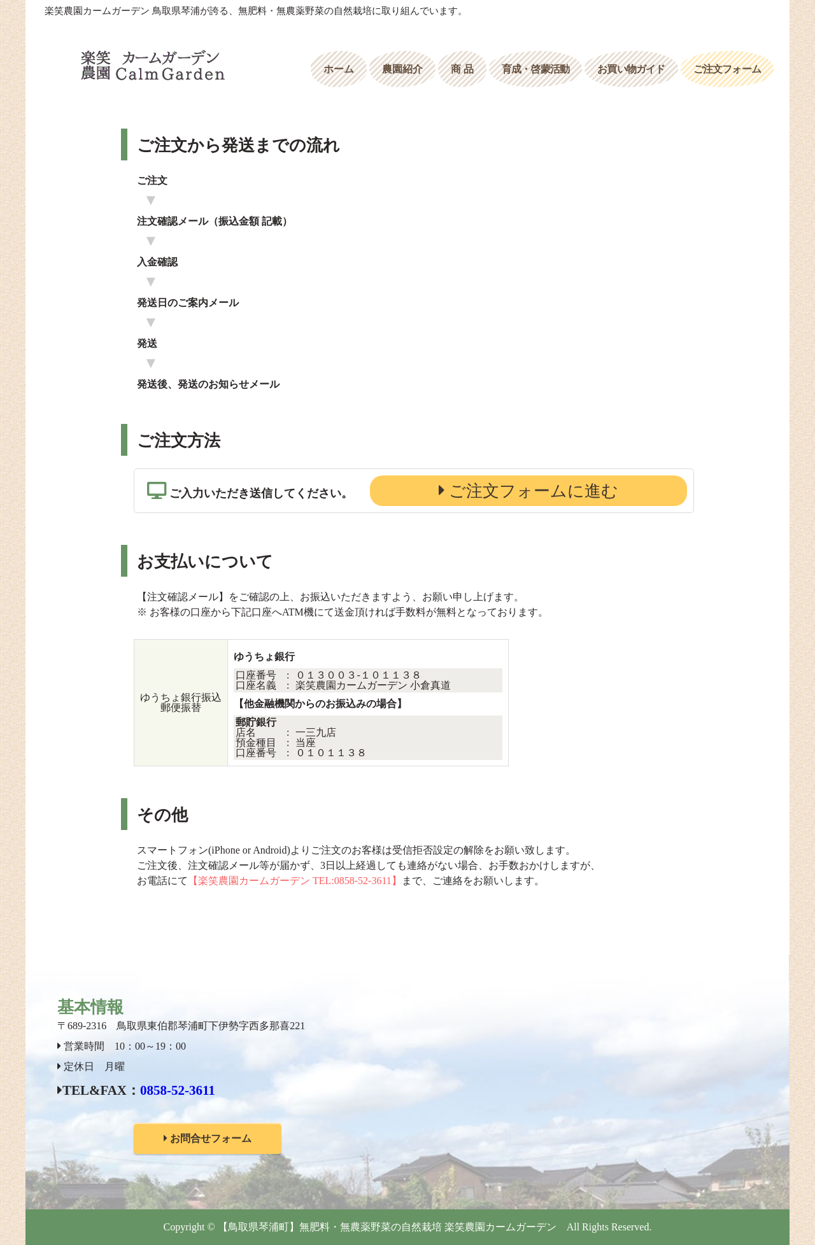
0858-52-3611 (177, 1090)
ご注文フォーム (727, 69)
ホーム (338, 69)
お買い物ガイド (631, 69)
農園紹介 (402, 69)
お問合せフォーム (208, 1138)
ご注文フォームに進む (532, 491)
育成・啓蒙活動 (535, 69)
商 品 (462, 69)
